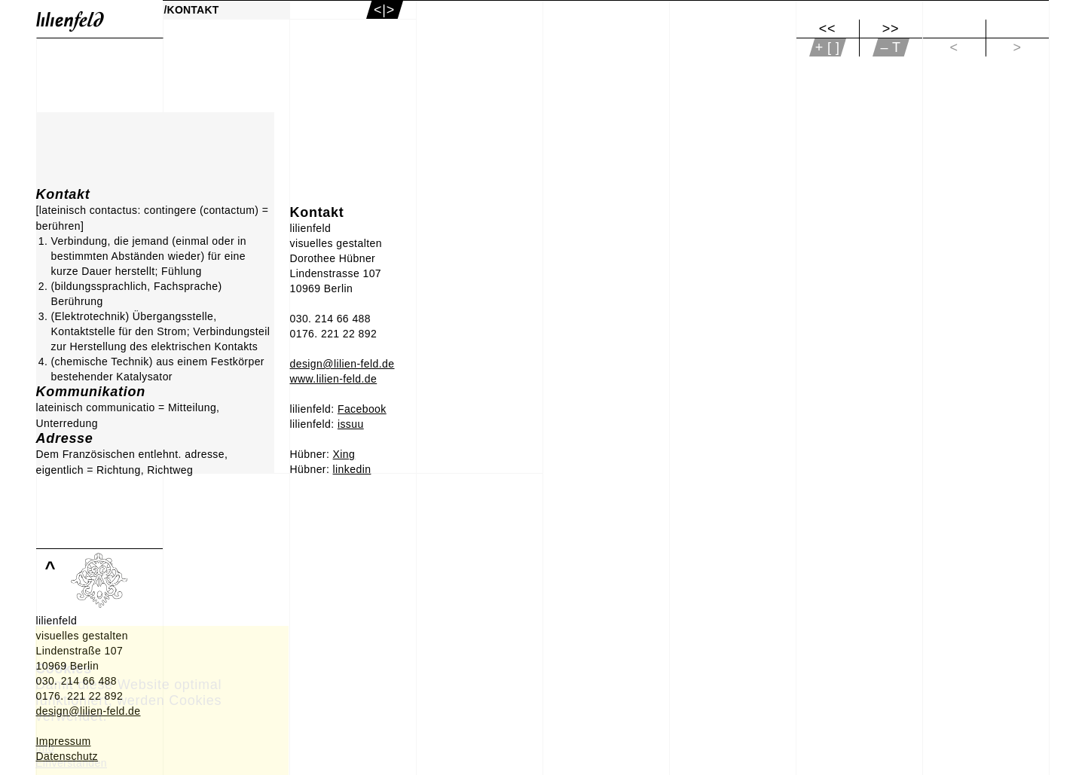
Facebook (362, 409)
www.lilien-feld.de (333, 379)
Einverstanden (71, 763)
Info (44, 748)
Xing (344, 454)
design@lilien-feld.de (342, 364)
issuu (351, 424)
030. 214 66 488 (330, 319)
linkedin (352, 469)
